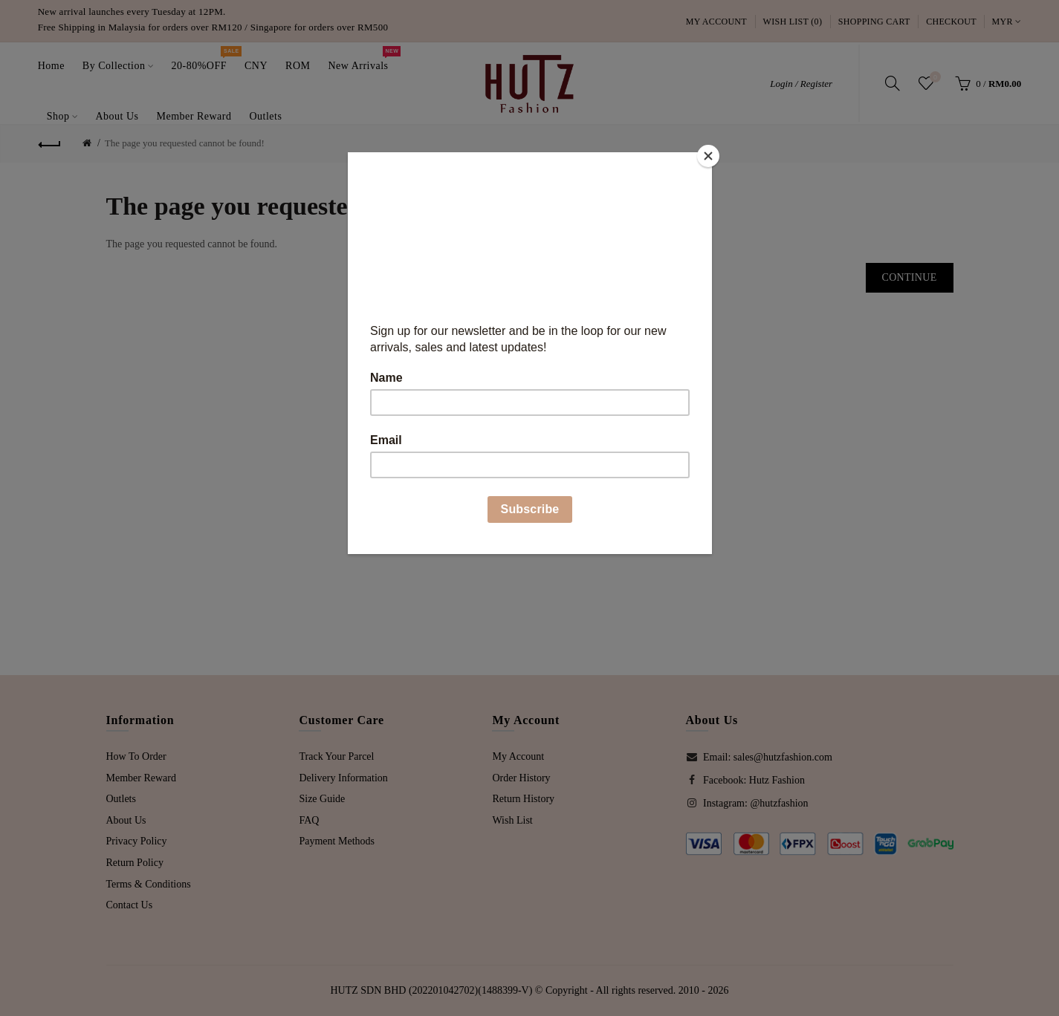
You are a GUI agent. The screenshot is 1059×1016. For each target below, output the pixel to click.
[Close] (708, 156)
